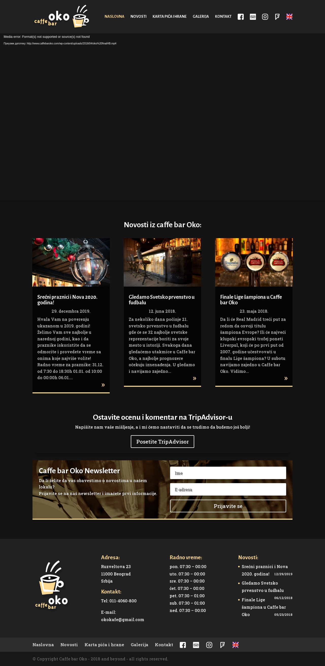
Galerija (201, 17)
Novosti (139, 17)
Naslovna (114, 17)
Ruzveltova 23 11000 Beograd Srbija (116, 574)
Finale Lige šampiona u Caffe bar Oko (264, 607)
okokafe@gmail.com (122, 619)
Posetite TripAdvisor (162, 441)
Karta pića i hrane (170, 17)
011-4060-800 (123, 600)
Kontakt (223, 17)
